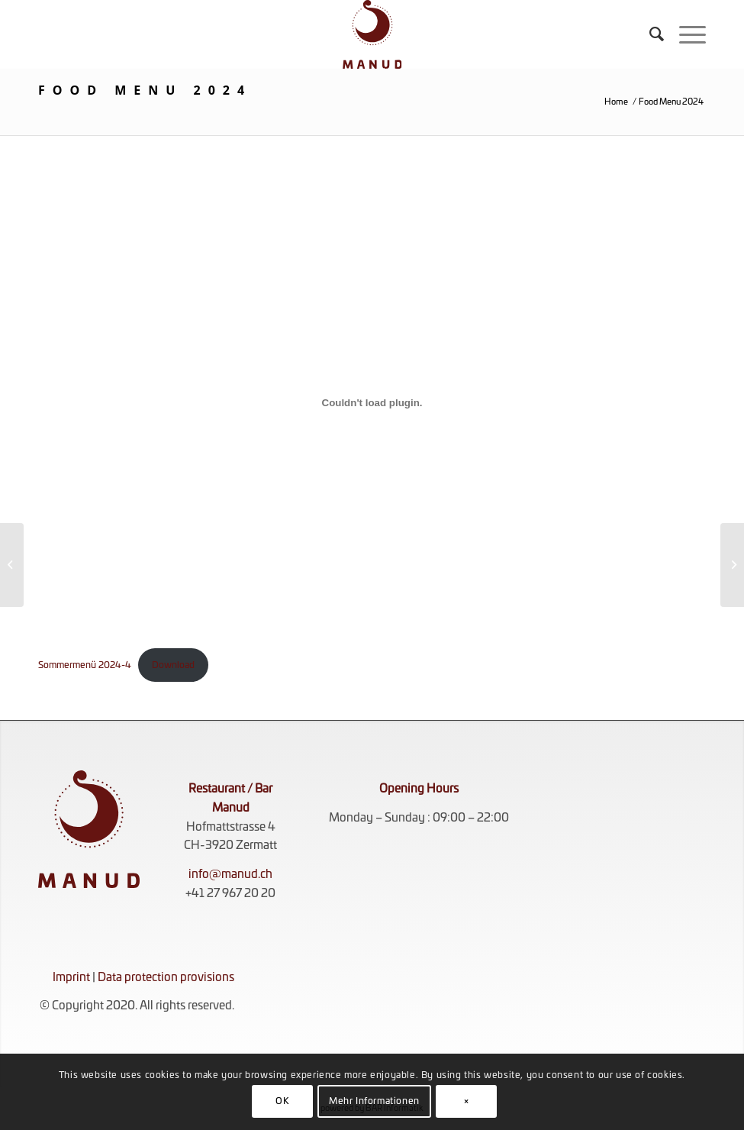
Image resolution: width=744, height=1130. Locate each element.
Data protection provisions (166, 977)
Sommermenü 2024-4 (84, 665)
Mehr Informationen (374, 1101)
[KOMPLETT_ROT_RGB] (372, 34)
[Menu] (685, 34)
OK (281, 1101)
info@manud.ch (230, 874)
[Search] (649, 34)
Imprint (71, 977)
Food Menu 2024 (145, 90)
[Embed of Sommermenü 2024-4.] (372, 403)
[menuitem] (649, 34)
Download (173, 665)
